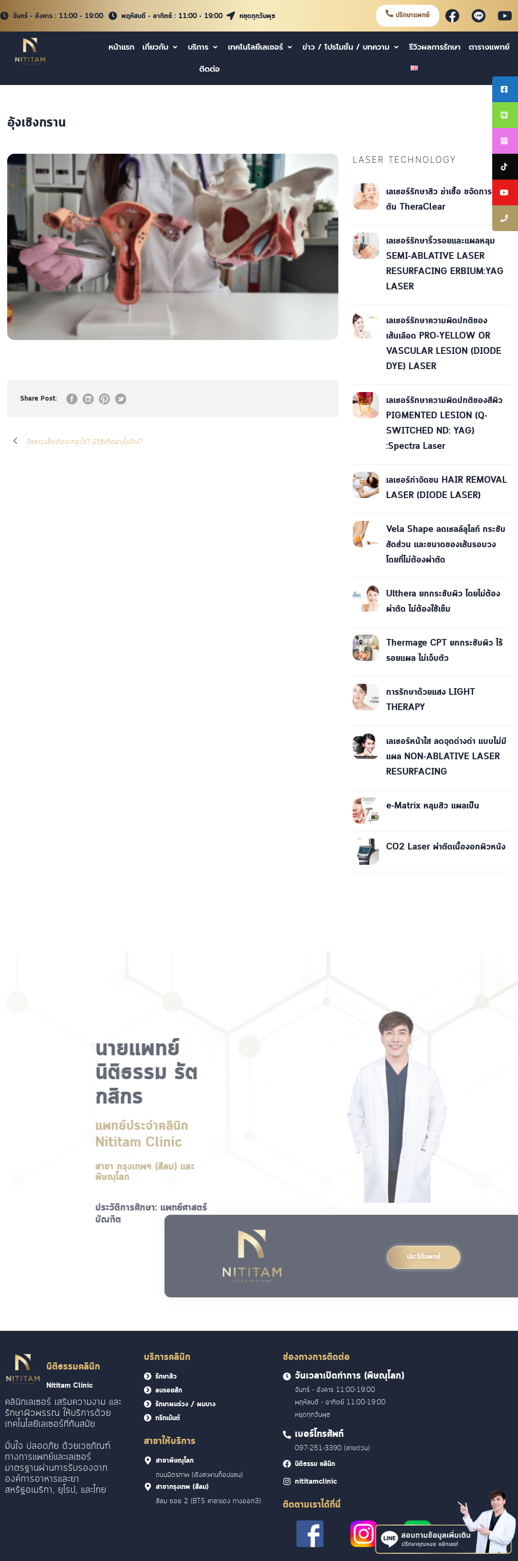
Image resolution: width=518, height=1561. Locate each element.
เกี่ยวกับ (161, 47)
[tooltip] (505, 89)
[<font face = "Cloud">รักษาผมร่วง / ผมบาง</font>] (147, 1404)
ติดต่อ (209, 69)
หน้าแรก (121, 47)
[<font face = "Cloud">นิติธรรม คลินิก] (287, 1464)
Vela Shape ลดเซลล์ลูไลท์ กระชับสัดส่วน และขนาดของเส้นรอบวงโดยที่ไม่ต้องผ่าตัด (446, 545)
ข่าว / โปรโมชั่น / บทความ (351, 47)
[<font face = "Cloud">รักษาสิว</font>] (147, 1376)
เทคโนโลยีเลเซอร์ (261, 47)
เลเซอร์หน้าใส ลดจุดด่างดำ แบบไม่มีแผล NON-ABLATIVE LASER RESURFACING (446, 757)
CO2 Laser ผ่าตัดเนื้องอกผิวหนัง (446, 847)
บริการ (204, 47)
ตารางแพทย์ (489, 47)
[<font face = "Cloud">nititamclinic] (287, 1481)
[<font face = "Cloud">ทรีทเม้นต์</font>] (147, 1418)
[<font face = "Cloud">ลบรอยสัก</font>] (147, 1390)
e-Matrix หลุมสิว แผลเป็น (432, 806)
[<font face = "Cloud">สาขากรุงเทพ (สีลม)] (148, 1487)
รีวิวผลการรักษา (435, 47)
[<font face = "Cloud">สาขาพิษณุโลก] (148, 1460)
